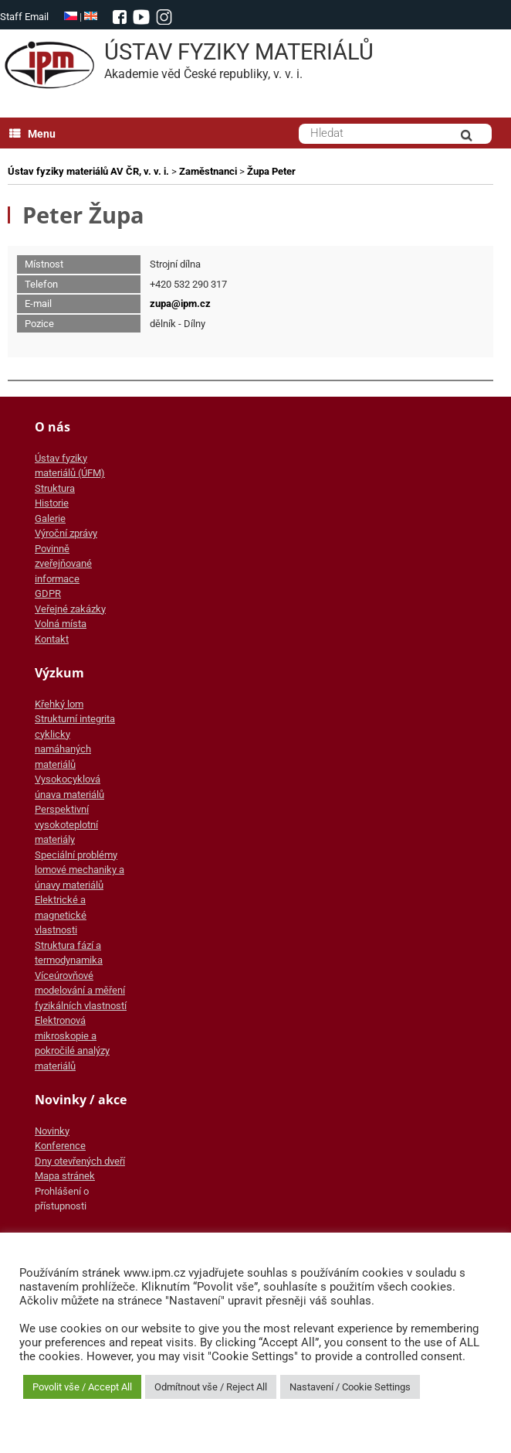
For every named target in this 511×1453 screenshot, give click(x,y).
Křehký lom (59, 704)
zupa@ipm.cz (180, 303)
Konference (60, 1145)
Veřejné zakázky (70, 609)
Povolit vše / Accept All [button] (82, 1387)
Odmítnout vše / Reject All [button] (210, 1387)
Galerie (50, 518)
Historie (52, 503)
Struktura (55, 488)
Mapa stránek (65, 1176)
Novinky (52, 1131)
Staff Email (24, 16)
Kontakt (52, 639)
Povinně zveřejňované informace (63, 564)
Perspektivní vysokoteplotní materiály (66, 824)
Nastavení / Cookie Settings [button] (350, 1387)
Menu (32, 134)
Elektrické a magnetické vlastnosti (60, 915)
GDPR (48, 593)
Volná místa (60, 623)
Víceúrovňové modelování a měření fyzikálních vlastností (81, 990)
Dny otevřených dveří (80, 1161)
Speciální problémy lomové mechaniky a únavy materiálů (79, 870)
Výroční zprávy (66, 533)
